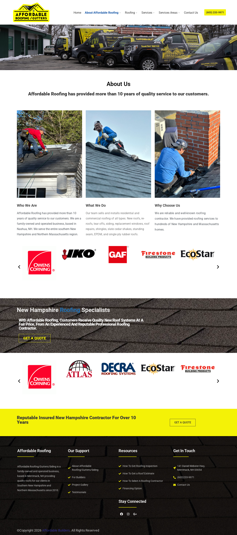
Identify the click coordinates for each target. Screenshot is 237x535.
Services (148, 12)
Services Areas (169, 12)
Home (77, 12)
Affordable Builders (56, 530)
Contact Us (191, 12)
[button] (19, 266)
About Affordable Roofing (103, 12)
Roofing (131, 12)
